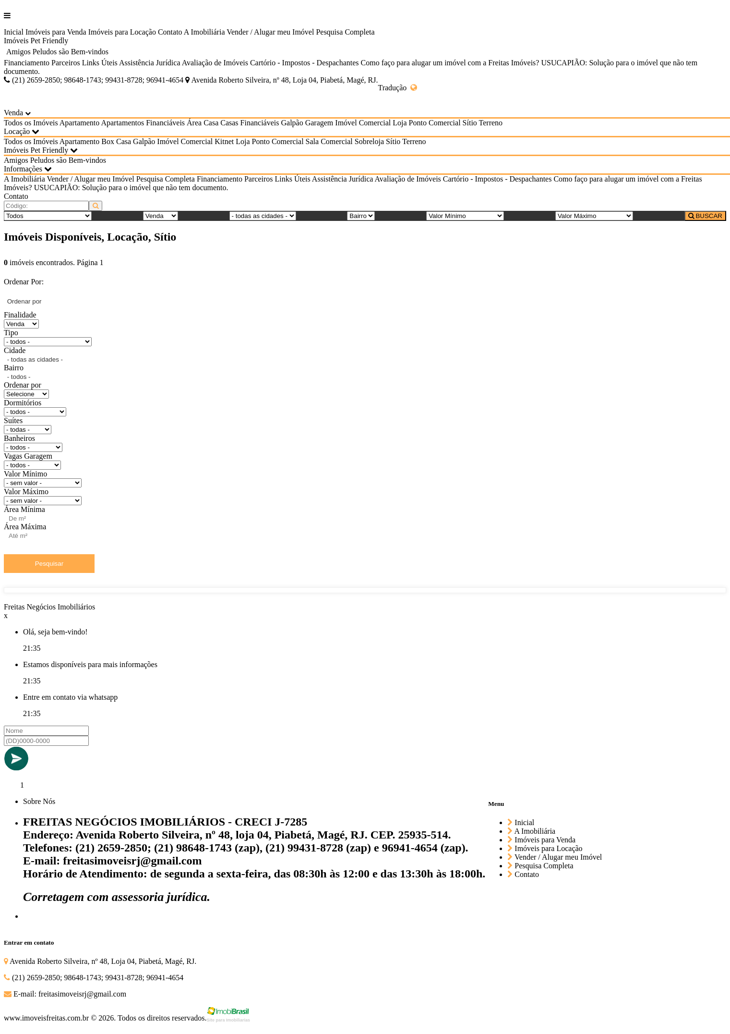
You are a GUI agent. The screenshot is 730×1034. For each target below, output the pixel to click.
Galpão (292, 123)
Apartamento (80, 123)
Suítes (13, 420)
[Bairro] (361, 215)
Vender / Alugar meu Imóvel (270, 32)
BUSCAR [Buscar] (705, 215)
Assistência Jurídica (149, 63)
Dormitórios (22, 403)
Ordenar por (22, 385)
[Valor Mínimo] (465, 215)
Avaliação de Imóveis (215, 63)
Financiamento (26, 63)
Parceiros (65, 63)
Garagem (319, 123)
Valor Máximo (26, 491)
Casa (210, 123)
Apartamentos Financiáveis (143, 123)
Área (194, 123)
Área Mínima (24, 509)
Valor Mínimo (25, 474)
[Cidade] (262, 215)
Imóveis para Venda (55, 32)
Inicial (14, 32)
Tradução (397, 88)
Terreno (491, 123)
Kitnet (224, 141)
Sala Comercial (329, 141)
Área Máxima (25, 527)
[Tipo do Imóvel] (48, 215)
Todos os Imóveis (31, 123)
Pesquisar (49, 563)
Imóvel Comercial (363, 123)
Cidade (14, 350)
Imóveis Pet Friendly (36, 40)
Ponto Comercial (435, 123)
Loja (400, 123)
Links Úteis (100, 63)
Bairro (14, 368)
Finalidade (20, 315)
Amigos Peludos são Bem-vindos (57, 52)
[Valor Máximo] (594, 215)
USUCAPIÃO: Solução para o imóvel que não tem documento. (131, 187)
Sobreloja (369, 141)
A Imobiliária (204, 32)
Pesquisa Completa (345, 32)
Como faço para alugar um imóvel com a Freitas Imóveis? (450, 63)
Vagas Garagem (28, 456)
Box (107, 141)
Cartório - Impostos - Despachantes (304, 63)
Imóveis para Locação (122, 32)
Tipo (11, 332)
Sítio (470, 123)
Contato (170, 32)
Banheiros (19, 438)
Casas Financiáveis (249, 123)
